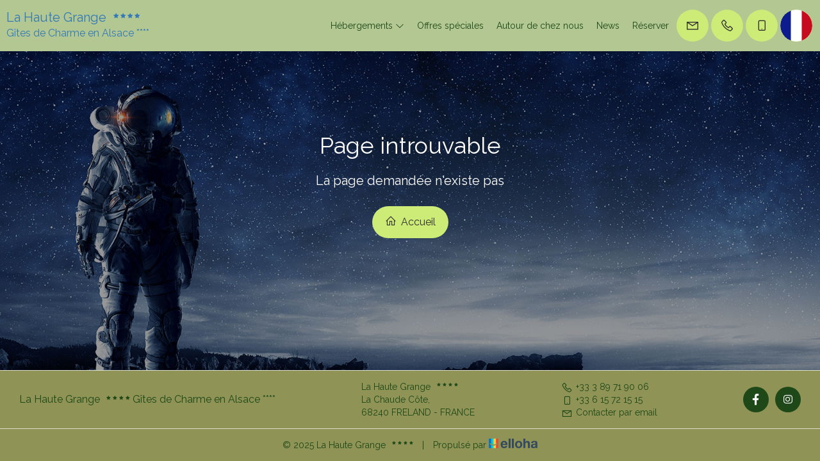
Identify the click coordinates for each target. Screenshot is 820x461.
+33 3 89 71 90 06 (605, 387)
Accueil (410, 221)
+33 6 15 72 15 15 (602, 399)
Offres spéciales (450, 25)
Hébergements (367, 25)
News (607, 25)
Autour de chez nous (540, 25)
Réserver (650, 25)
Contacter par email (609, 412)
